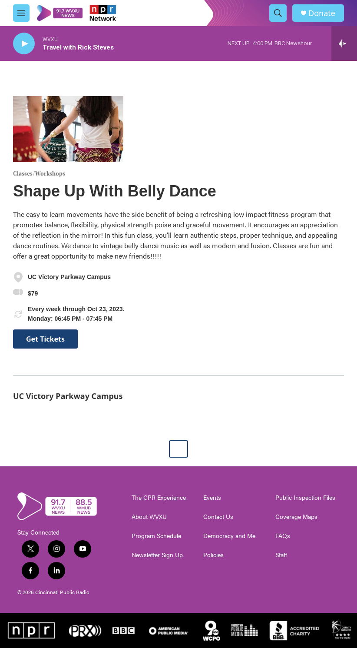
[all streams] (344, 43)
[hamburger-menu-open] (21, 13)
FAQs (282, 535)
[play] (24, 44)
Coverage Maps (296, 516)
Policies (213, 555)
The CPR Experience (159, 497)
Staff (281, 555)
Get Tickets (45, 339)
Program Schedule (156, 535)
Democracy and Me (229, 535)
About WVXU (149, 516)
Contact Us (218, 516)
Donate (321, 13)
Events (212, 497)
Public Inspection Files (305, 497)
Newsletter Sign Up (157, 555)
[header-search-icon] (278, 13)
